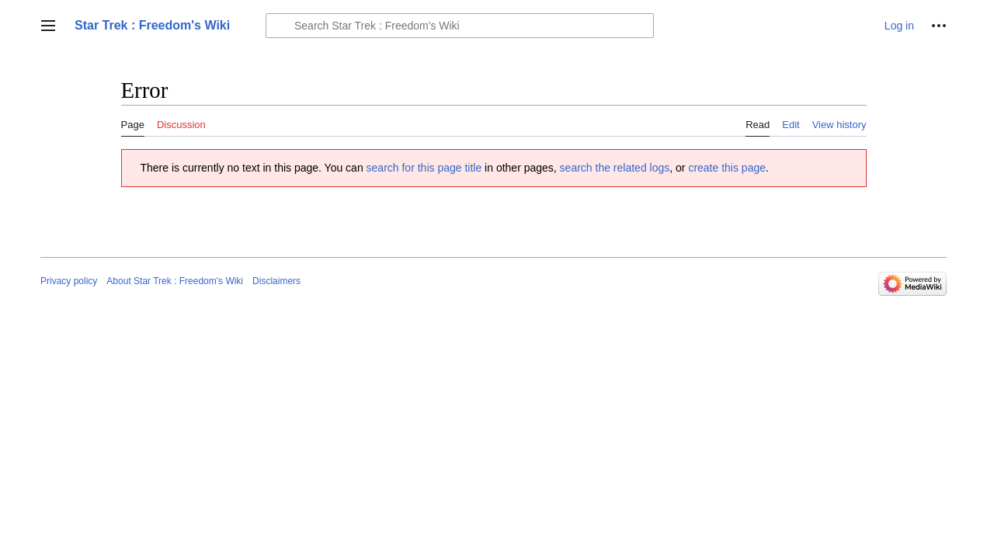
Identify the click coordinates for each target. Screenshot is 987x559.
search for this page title (424, 167)
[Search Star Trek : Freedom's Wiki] (460, 25)
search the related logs (615, 167)
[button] (48, 25)
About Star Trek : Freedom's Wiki (174, 281)
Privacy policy (68, 281)
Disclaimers (276, 281)
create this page (727, 167)
